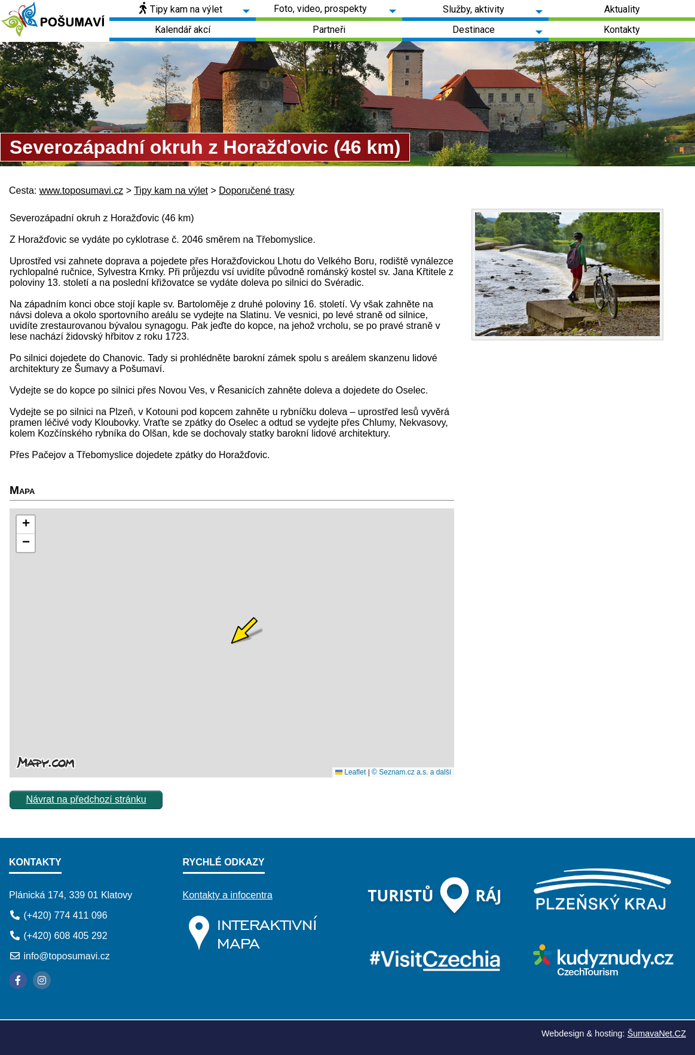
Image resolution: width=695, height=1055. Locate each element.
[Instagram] (42, 980)
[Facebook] (18, 980)
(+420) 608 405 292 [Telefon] (65, 936)
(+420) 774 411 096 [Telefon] (65, 915)
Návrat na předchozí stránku (86, 799)
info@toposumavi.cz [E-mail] (66, 956)
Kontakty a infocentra (228, 895)
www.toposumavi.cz (81, 190)
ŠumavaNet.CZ (656, 1033)
